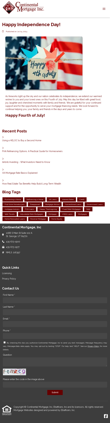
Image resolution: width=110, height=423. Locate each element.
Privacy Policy (93, 346)
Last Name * (9, 307)
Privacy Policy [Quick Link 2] (9, 278)
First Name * (9, 295)
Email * (6, 318)
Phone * (7, 330)
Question (7, 355)
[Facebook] (106, 416)
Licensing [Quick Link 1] (7, 273)
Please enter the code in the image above (23, 379)
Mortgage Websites (24, 410)
